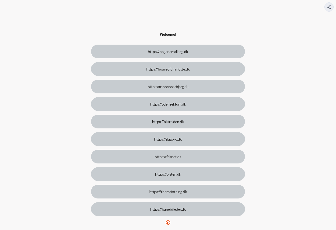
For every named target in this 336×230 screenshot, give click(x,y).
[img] (329, 8)
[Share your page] (329, 7)
